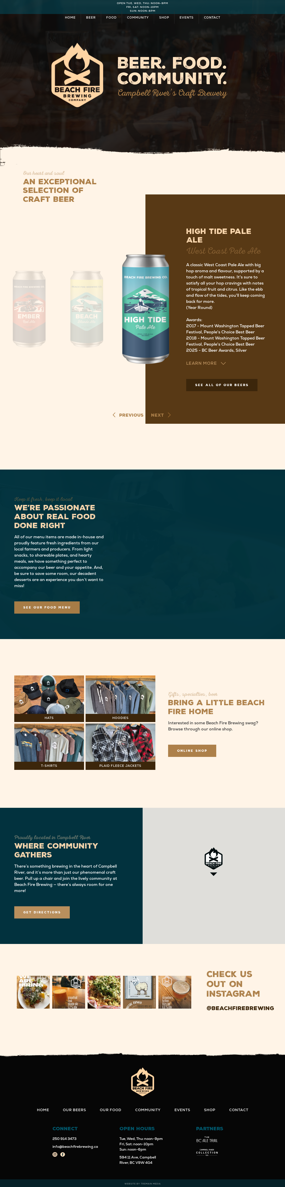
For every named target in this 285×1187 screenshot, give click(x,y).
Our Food (110, 1110)
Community (138, 18)
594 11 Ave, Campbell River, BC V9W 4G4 (137, 1160)
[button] (33, 992)
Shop (164, 18)
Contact (212, 18)
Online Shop (192, 751)
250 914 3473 (64, 1138)
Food (111, 18)
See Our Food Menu (47, 607)
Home (70, 18)
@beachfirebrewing (240, 1008)
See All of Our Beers (222, 385)
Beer (91, 18)
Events (187, 18)
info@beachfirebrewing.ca (75, 1146)
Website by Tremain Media (143, 1183)
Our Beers (74, 1110)
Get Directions (42, 912)
